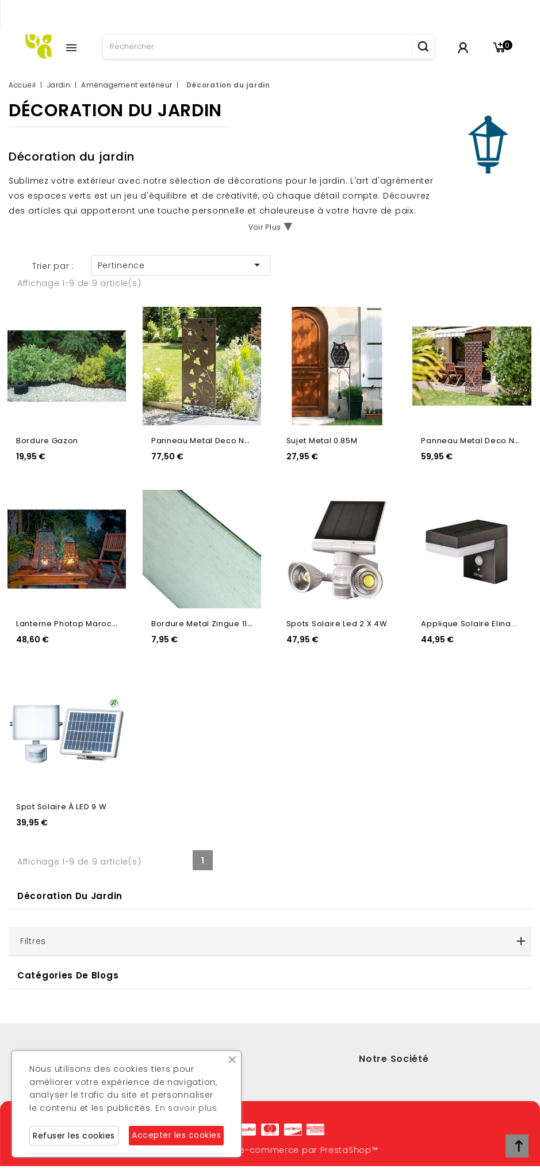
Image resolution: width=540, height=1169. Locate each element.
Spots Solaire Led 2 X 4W (337, 623)
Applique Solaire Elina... (469, 623)
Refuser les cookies (74, 1135)
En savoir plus (186, 1108)
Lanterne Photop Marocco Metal (81, 623)
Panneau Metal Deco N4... (203, 440)
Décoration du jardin (69, 896)
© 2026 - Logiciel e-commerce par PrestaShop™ (270, 1150)
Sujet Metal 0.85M (322, 440)
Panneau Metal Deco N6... (473, 440)
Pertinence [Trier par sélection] (181, 265)
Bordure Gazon (47, 440)
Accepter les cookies (176, 1135)
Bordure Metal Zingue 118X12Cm (215, 623)
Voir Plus (264, 227)
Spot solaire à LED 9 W (61, 806)
